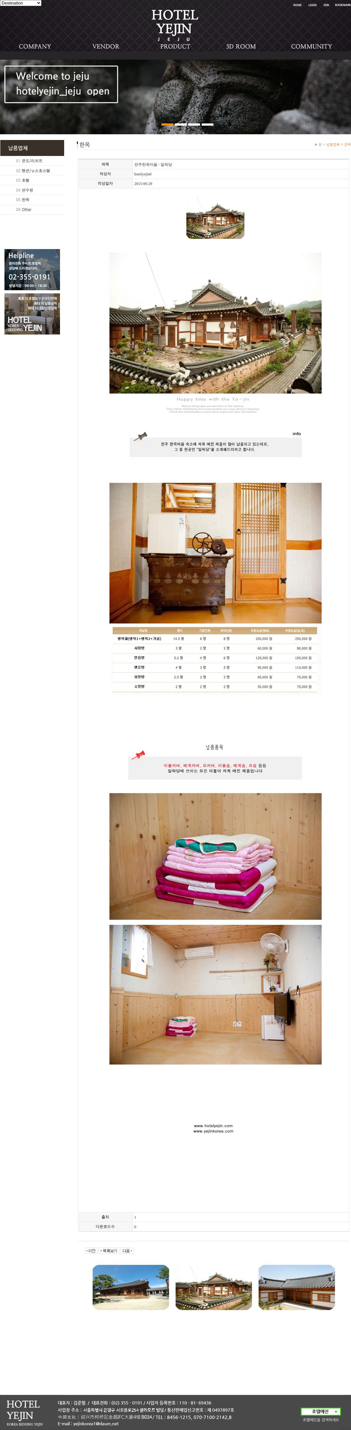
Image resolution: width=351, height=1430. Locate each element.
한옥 (25, 199)
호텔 (25, 180)
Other (26, 209)
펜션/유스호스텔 (36, 170)
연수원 (27, 190)
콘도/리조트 (32, 160)
